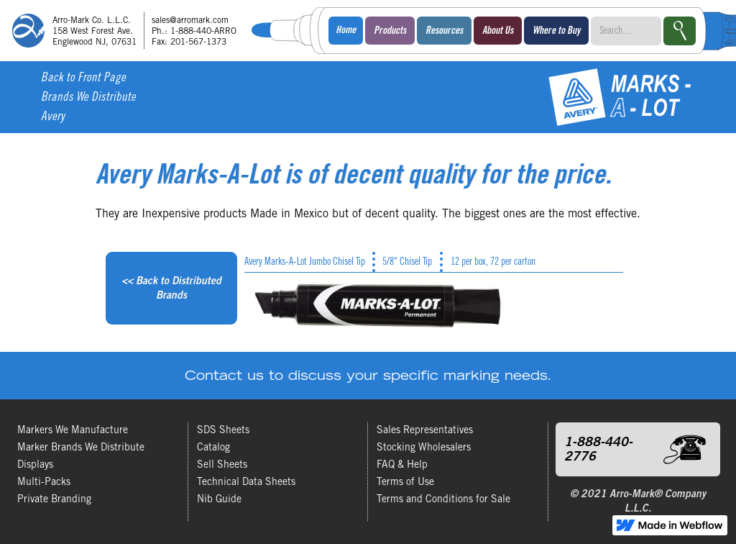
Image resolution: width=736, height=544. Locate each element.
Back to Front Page (83, 79)
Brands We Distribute (88, 98)
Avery (53, 118)
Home (346, 31)
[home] (129, 30)
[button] (390, 31)
